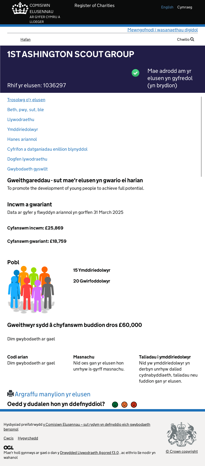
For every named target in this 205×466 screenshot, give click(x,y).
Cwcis (8, 438)
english (167, 7)
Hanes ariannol (22, 139)
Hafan (25, 39)
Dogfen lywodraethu (27, 159)
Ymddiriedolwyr (22, 129)
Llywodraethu (20, 119)
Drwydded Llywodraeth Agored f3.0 (89, 452)
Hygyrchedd (28, 438)
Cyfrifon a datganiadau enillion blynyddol (47, 149)
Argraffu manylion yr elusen (49, 394)
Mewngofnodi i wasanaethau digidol (162, 30)
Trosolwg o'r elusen (26, 99)
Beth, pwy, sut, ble (25, 109)
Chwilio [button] (185, 39)
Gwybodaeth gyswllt (27, 169)
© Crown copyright (182, 451)
